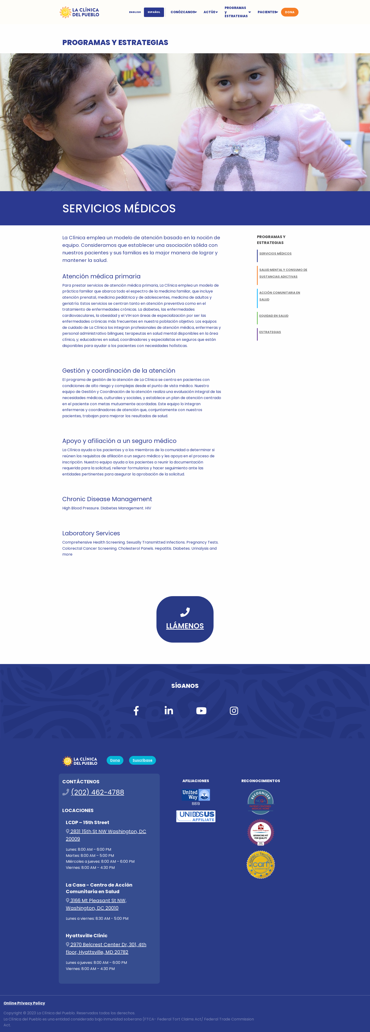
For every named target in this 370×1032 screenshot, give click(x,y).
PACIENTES (267, 12)
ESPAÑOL (154, 12)
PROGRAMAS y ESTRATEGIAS (236, 12)
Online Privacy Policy (24, 1003)
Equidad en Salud (273, 316)
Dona (115, 760)
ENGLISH (135, 12)
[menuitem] (146, 12)
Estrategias (270, 332)
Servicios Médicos (275, 254)
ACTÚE (209, 12)
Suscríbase (142, 760)
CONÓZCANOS (183, 12)
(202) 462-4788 (97, 792)
